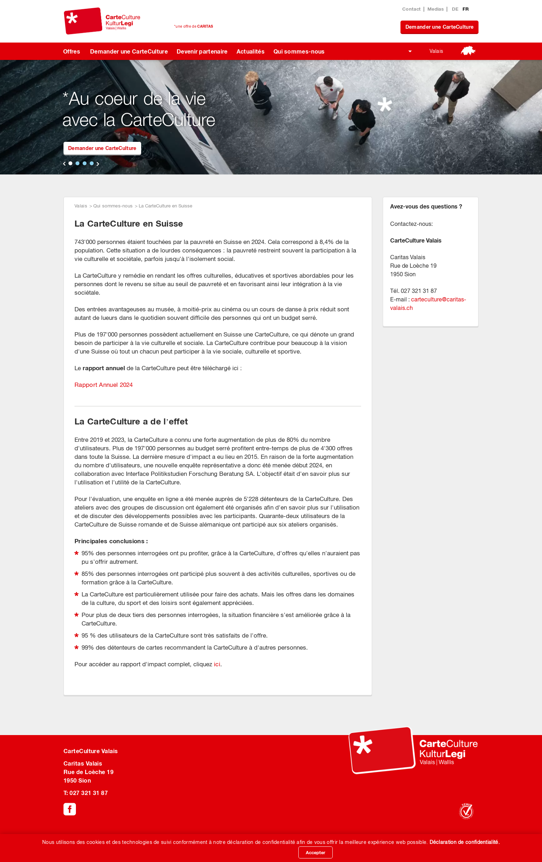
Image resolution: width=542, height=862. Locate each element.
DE (456, 9)
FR (466, 9)
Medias (435, 9)
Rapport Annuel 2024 (103, 384)
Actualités (251, 51)
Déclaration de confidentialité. (465, 842)
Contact (411, 9)
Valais (436, 51)
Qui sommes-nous (299, 51)
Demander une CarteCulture (439, 27)
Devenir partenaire (202, 51)
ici (217, 664)
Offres (71, 51)
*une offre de (193, 26)
